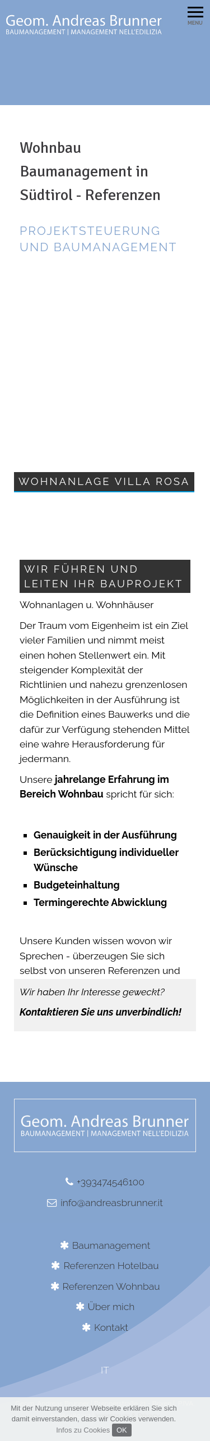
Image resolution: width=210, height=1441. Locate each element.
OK (121, 1430)
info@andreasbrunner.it (111, 1202)
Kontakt (111, 1327)
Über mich (111, 1306)
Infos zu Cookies (83, 1430)
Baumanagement (111, 1245)
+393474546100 (110, 1182)
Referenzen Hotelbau (110, 1265)
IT (105, 1370)
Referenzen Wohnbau (111, 1286)
